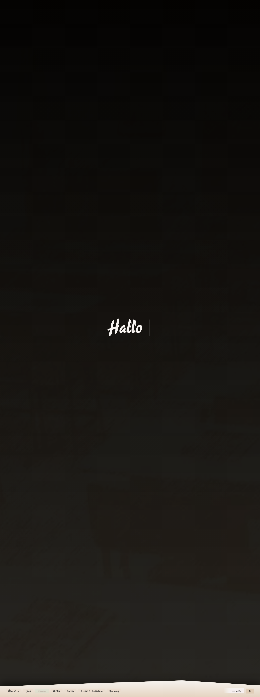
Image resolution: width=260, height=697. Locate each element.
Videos (70, 691)
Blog (28, 691)
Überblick (13, 691)
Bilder (56, 691)
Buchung (114, 691)
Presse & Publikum (92, 691)
